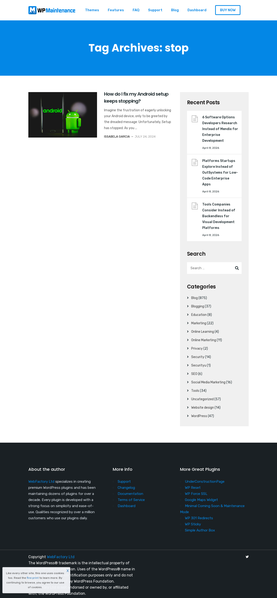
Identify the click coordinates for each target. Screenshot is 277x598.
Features (116, 10)
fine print (33, 577)
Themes (92, 10)
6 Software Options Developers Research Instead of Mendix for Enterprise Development (220, 129)
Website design (202, 408)
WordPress (199, 416)
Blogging (197, 306)
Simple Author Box (200, 530)
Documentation (130, 494)
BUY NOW (228, 10)
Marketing (198, 323)
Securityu (198, 365)
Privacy (197, 349)
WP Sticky (193, 524)
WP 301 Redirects (199, 518)
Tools (195, 391)
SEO (194, 374)
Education (199, 315)
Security (197, 357)
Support (155, 10)
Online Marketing (203, 340)
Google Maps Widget (201, 500)
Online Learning (202, 332)
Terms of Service (131, 500)
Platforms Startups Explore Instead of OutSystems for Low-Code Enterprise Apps (220, 172)
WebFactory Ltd (41, 481)
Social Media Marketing (208, 382)
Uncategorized (202, 399)
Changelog (126, 488)
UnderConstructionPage (205, 481)
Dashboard (196, 10)
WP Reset (193, 488)
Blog (175, 10)
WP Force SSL (196, 494)
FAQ (136, 10)
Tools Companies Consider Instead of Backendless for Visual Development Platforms (218, 216)
